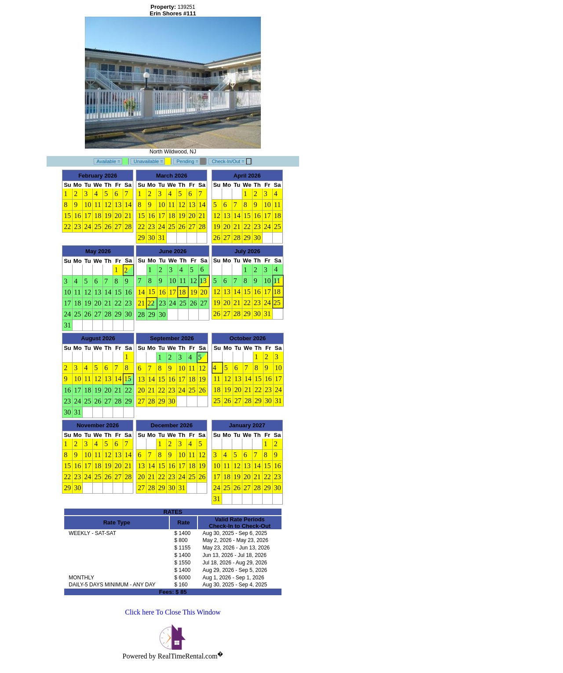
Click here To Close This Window (172, 612)
